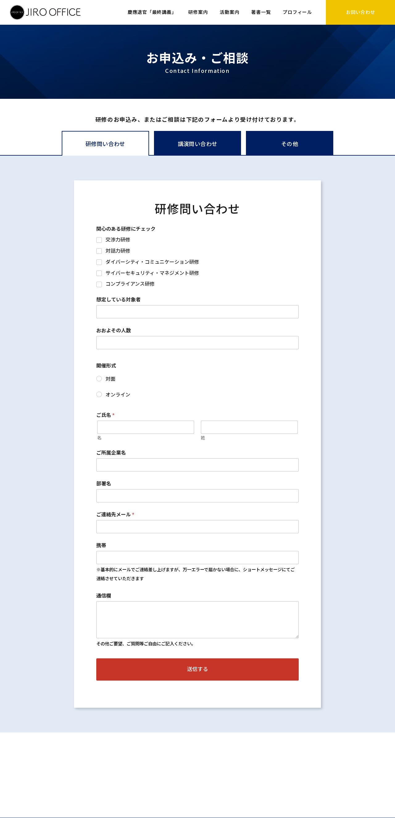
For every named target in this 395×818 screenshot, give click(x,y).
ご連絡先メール (115, 515)
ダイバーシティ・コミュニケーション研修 (152, 262)
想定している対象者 (118, 300)
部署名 (103, 484)
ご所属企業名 (111, 453)
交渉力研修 (118, 240)
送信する (197, 669)
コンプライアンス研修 (130, 284)
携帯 (101, 545)
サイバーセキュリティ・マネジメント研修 (152, 273)
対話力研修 (118, 251)
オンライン (118, 395)
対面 (110, 379)
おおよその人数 (113, 330)
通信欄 (103, 596)
